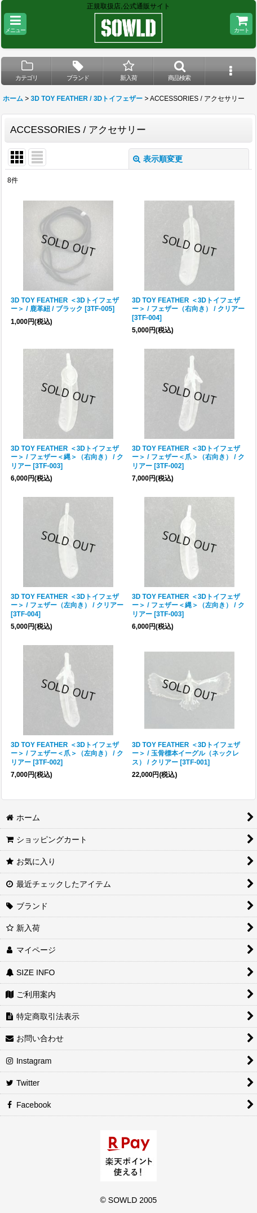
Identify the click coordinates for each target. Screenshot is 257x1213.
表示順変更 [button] (158, 158)
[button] (15, 24)
